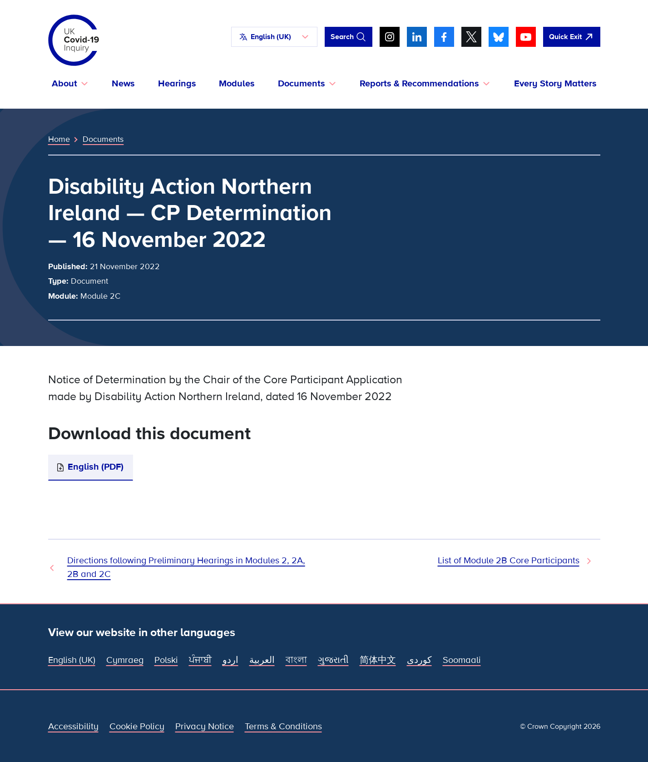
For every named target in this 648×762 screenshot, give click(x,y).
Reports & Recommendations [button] (419, 83)
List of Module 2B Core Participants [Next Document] (508, 560)
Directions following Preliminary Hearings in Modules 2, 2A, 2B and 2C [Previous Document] (186, 567)
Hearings (177, 83)
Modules (237, 83)
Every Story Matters (555, 83)
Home (59, 139)
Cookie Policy (136, 726)
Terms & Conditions (283, 726)
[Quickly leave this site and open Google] (571, 37)
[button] (274, 37)
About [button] (64, 83)
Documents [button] (301, 83)
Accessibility (73, 726)
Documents (103, 139)
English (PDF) (96, 466)
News (123, 83)
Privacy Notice (204, 726)
